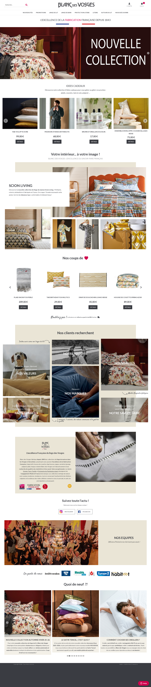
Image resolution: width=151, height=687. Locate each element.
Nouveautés (28, 12)
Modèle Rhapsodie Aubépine (138, 393)
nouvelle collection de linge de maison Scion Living (35, 190)
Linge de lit (53, 12)
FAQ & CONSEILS (26, 413)
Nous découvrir (121, 12)
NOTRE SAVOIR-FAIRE (124, 413)
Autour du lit (106, 12)
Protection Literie (82, 12)
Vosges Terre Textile (29, 470)
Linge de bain (66, 12)
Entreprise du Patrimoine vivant (48, 470)
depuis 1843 (41, 458)
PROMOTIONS (41, 12)
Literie (95, 12)
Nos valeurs (26, 373)
